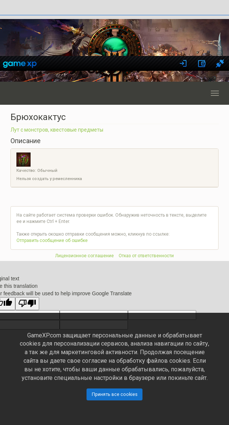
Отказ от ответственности (146, 255)
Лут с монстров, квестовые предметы (56, 130)
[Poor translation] (27, 303)
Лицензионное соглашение (84, 255)
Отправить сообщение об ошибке (52, 240)
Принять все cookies (115, 394)
